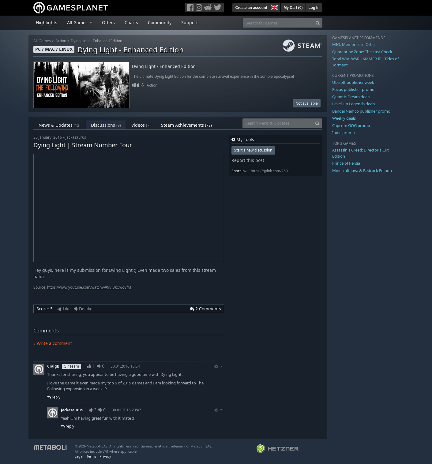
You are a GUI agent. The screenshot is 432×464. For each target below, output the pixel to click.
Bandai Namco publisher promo (361, 111)
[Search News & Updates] (277, 123)
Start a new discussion (253, 150)
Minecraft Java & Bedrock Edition (362, 170)
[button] (274, 7)
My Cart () (293, 8)
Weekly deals (344, 118)
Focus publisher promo (353, 89)
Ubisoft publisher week (353, 82)
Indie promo (343, 132)
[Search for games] (278, 23)
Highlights (46, 22)
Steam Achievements (186, 125)
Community (159, 22)
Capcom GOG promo (351, 125)
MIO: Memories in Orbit (353, 44)
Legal (79, 456)
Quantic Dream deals (351, 96)
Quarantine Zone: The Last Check (362, 51)
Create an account (251, 8)
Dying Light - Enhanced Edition (96, 41)
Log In (314, 8)
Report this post (247, 160)
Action (60, 41)
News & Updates (60, 125)
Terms (91, 456)
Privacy (105, 456)
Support (189, 22)
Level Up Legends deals (353, 104)
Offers (108, 22)
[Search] (317, 23)
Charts (131, 22)
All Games (42, 41)
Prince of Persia (346, 163)
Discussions (106, 125)
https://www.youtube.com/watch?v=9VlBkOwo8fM (89, 287)
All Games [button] (78, 22)
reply (53, 397)
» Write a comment (52, 343)
